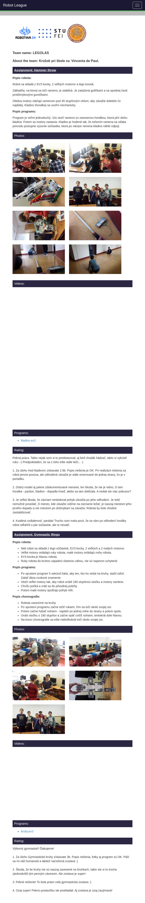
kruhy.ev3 (27, 831)
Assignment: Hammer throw (35, 70)
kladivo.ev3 (28, 440)
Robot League (15, 5)
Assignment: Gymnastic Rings (37, 534)
